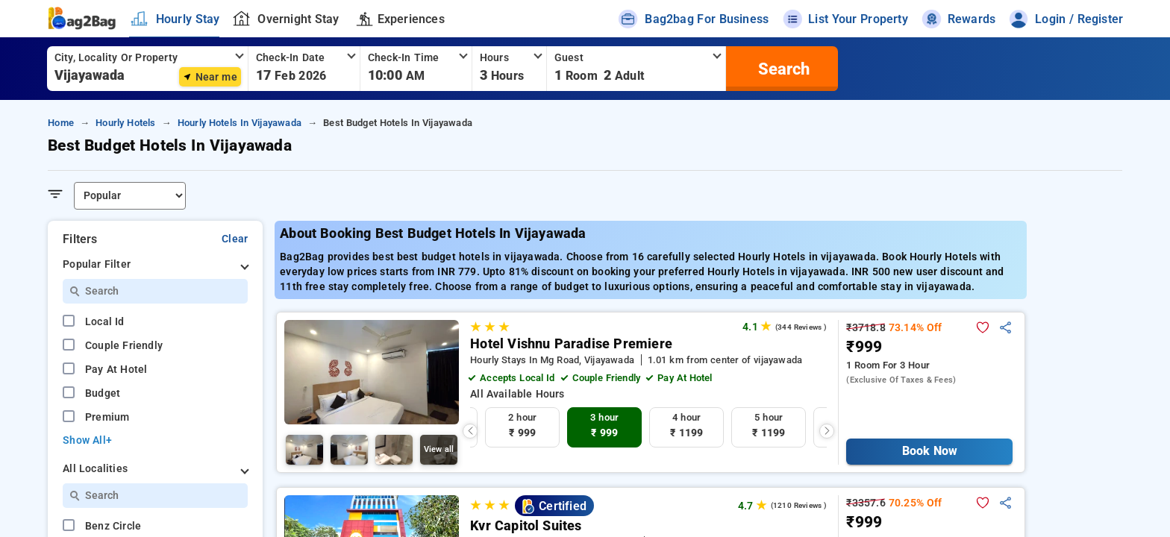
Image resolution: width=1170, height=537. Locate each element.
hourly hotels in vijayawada (239, 122)
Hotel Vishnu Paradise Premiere (571, 343)
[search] (782, 68)
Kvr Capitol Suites (525, 525)
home (61, 122)
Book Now (929, 451)
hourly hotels (125, 122)
